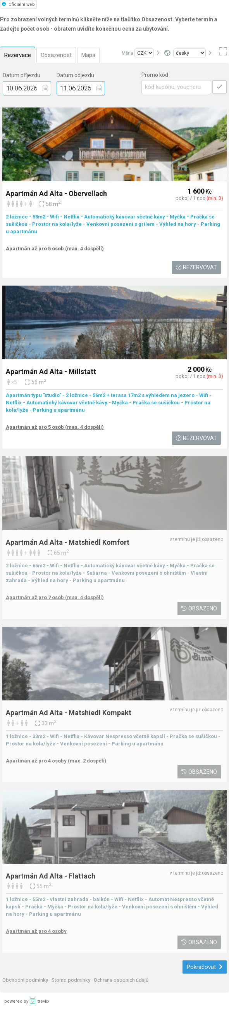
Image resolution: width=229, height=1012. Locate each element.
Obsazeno (199, 608)
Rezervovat (196, 267)
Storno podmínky (71, 980)
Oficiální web (18, 4)
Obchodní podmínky (25, 980)
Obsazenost (56, 55)
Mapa (88, 55)
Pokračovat (205, 966)
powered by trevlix (26, 1001)
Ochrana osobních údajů (121, 980)
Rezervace (17, 55)
